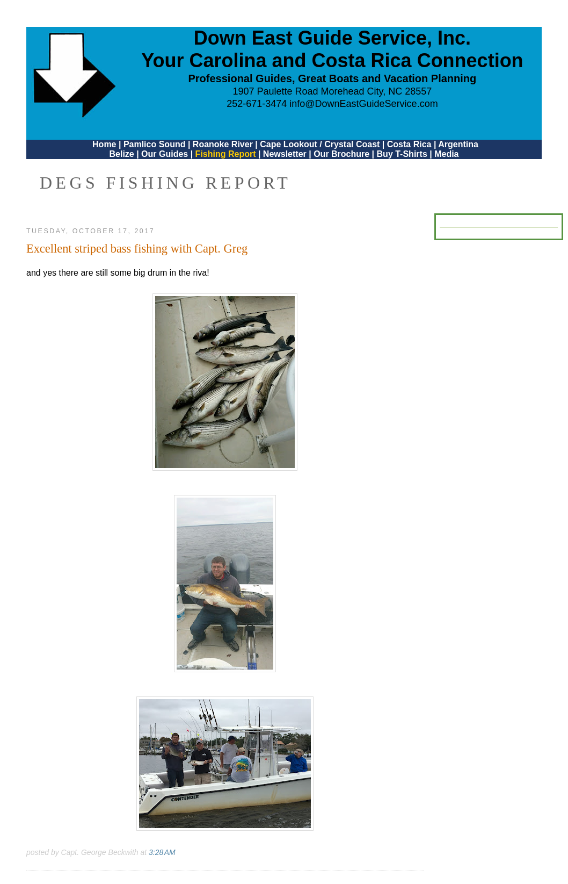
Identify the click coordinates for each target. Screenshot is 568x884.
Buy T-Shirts (402, 154)
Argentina (458, 144)
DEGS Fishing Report (165, 182)
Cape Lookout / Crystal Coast (320, 144)
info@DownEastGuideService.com (363, 103)
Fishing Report (226, 154)
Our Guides (164, 154)
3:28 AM (162, 852)
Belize (121, 154)
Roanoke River (223, 144)
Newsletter (285, 154)
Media (446, 154)
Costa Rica (409, 144)
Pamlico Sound (154, 144)
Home (104, 144)
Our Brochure (341, 154)
